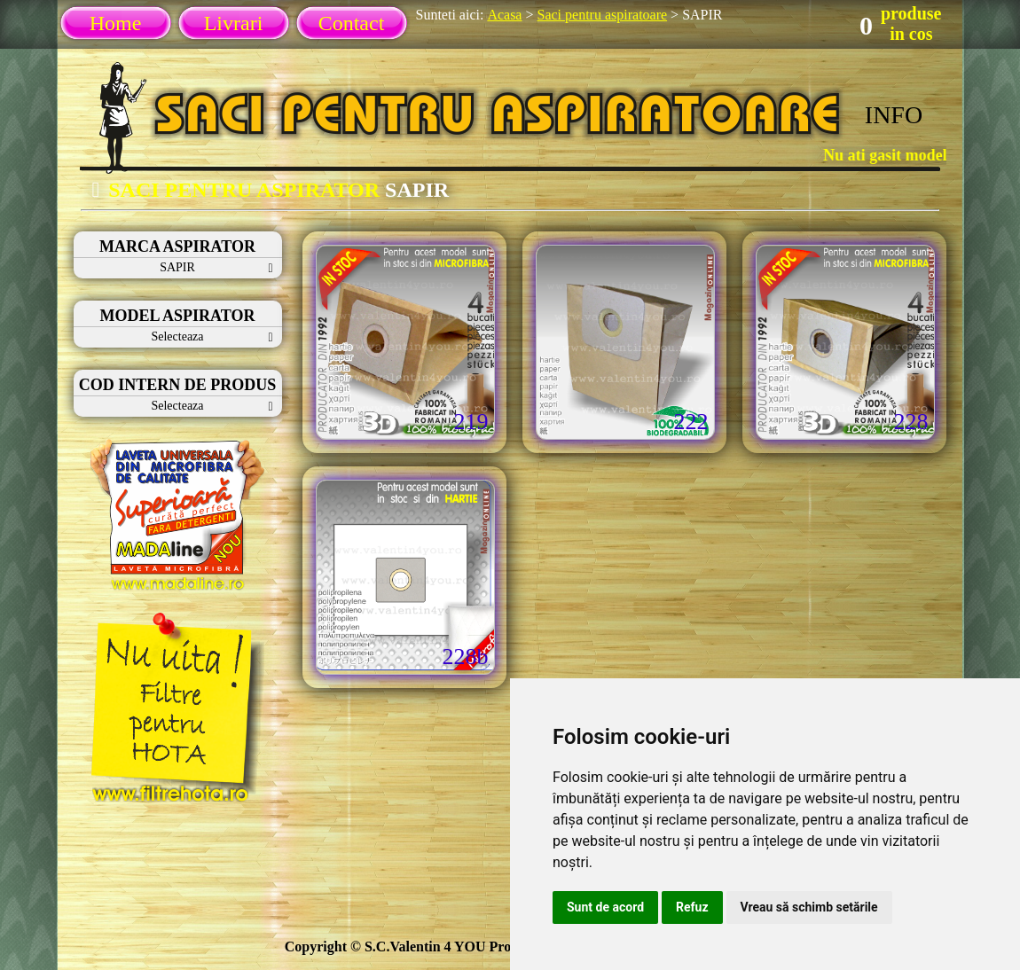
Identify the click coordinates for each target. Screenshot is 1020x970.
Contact (351, 23)
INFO (893, 115)
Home (116, 23)
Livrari (233, 23)
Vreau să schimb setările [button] (809, 907)
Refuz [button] (692, 907)
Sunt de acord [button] (605, 907)
